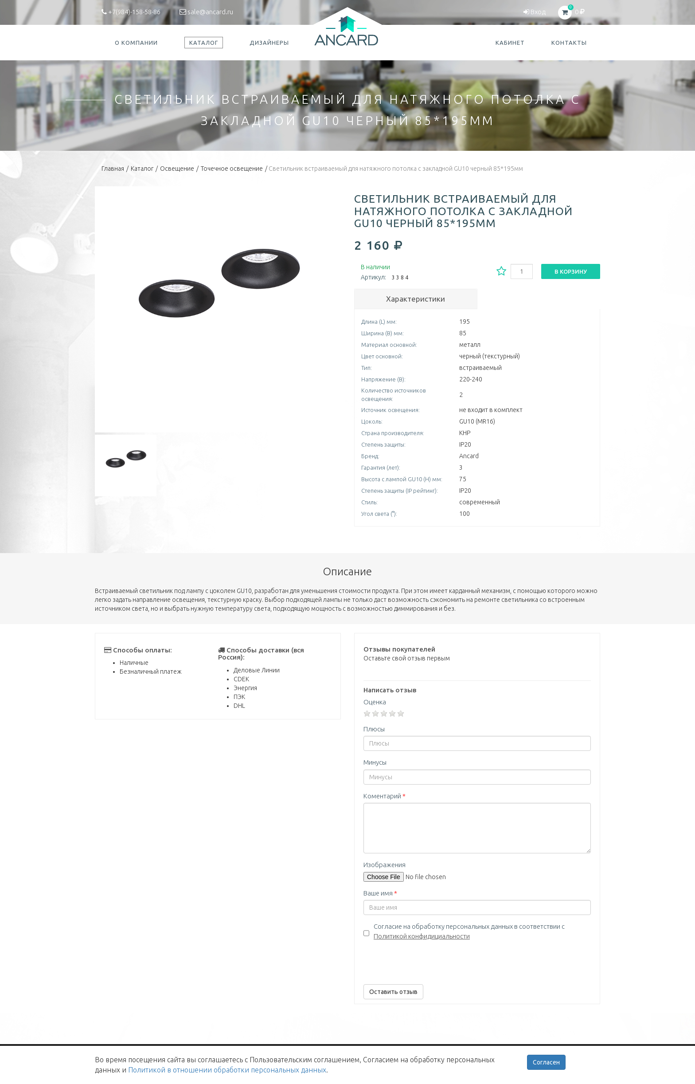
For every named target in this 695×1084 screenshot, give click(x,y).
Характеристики (415, 299)
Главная (113, 168)
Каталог (142, 168)
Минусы (375, 762)
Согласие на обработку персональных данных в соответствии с (469, 931)
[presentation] (430, 960)
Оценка (374, 702)
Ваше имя (380, 893)
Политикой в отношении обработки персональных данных (227, 1070)
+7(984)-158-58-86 (131, 12)
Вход (534, 12)
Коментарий (384, 796)
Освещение (177, 168)
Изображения (384, 864)
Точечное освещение (232, 168)
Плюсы (374, 729)
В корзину (570, 271)
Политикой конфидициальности (422, 936)
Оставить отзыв (393, 991)
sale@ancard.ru (206, 12)
